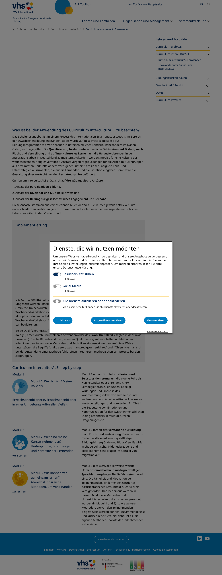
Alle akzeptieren (155, 320)
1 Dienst (68, 279)
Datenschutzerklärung (77, 268)
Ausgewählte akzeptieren (108, 320)
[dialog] (111, 287)
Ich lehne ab (63, 320)
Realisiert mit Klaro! (157, 331)
